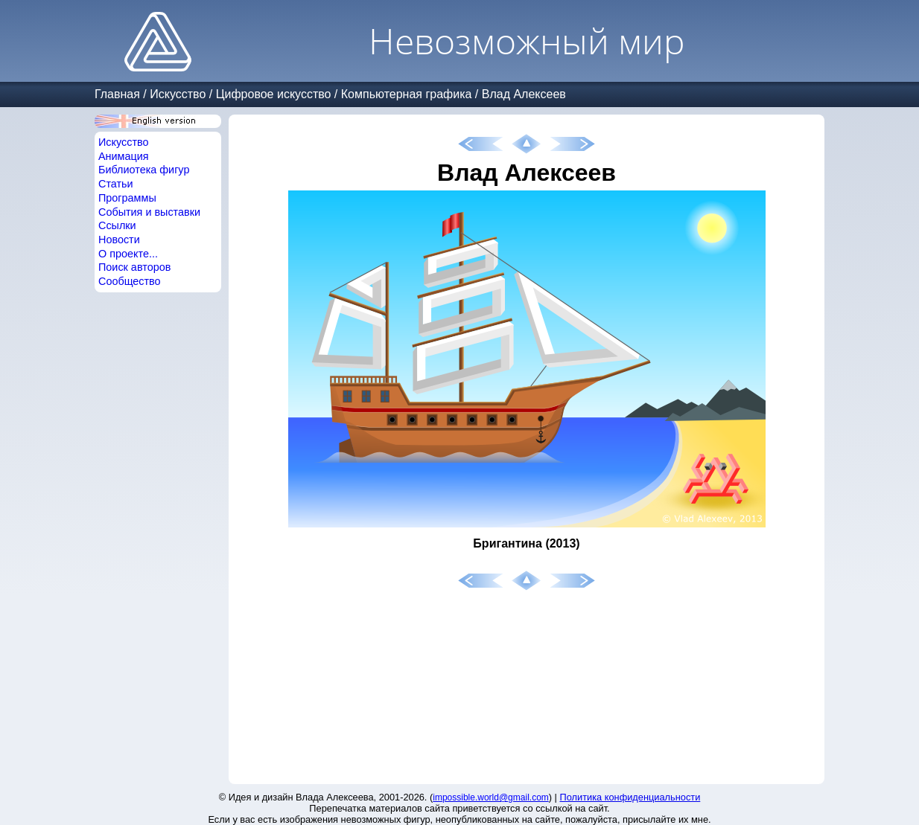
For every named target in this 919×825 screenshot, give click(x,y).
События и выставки (149, 212)
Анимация (123, 156)
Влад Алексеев (524, 94)
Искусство (178, 94)
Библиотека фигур (143, 170)
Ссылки (117, 225)
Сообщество (129, 281)
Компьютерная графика (406, 94)
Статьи (115, 184)
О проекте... (128, 254)
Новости (119, 239)
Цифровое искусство (273, 94)
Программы (127, 198)
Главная (117, 94)
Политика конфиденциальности (630, 797)
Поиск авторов (134, 267)
